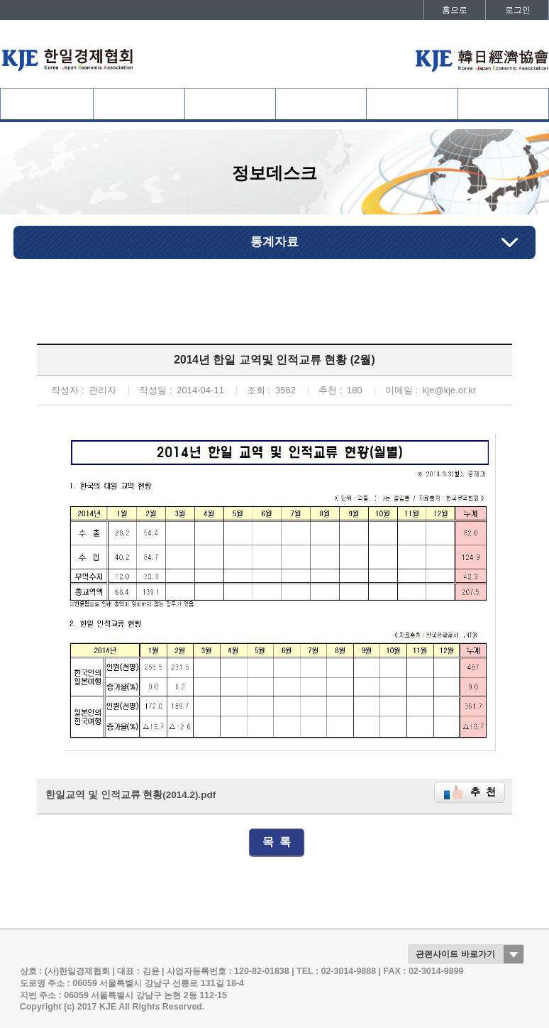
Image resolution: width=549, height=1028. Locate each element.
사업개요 (230, 104)
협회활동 (321, 104)
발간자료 (503, 104)
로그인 (518, 10)
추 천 (483, 792)
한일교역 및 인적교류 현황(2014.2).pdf (130, 794)
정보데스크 (412, 104)
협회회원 (139, 104)
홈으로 (454, 10)
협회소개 (47, 104)
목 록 (277, 842)
